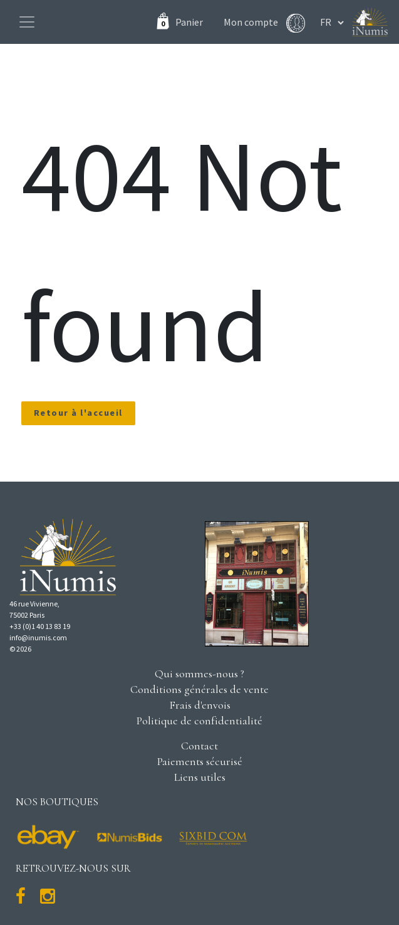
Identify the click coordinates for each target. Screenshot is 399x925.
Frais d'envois (200, 705)
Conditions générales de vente (199, 689)
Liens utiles (199, 777)
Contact (199, 746)
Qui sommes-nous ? (199, 673)
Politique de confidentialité (199, 720)
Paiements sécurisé (199, 761)
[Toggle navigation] (27, 22)
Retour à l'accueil (78, 412)
